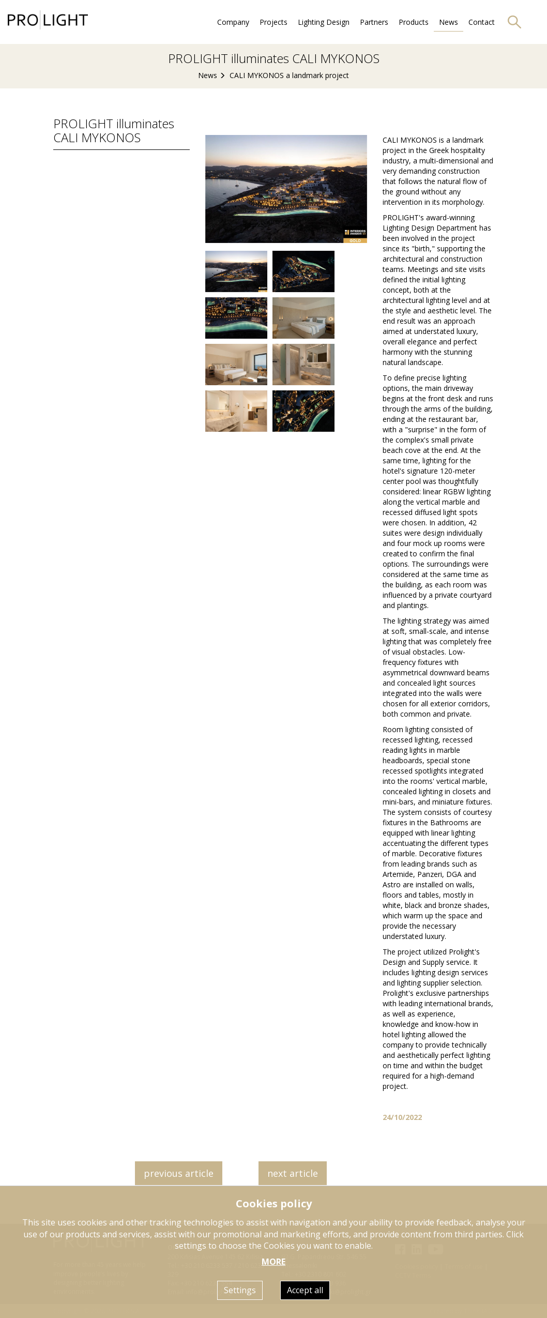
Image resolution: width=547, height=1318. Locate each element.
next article (292, 1173)
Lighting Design (324, 22)
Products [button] (414, 22)
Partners (374, 22)
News (448, 22)
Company (233, 22)
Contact (481, 22)
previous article (179, 1173)
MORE (273, 1261)
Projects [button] (273, 22)
